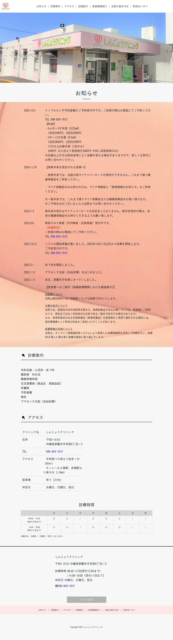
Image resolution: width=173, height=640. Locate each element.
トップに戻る (86, 599)
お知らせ (41, 6)
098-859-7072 (59, 236)
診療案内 (55, 6)
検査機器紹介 (99, 6)
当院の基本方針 (120, 6)
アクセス (69, 6)
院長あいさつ (140, 6)
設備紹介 (83, 6)
